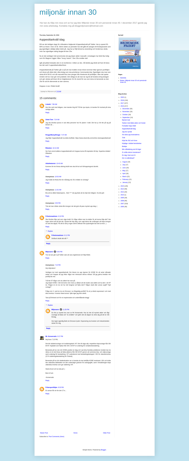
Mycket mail (126, 120)
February (125, 179)
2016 (122, 106)
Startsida (123, 78)
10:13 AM (56, 148)
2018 (122, 100)
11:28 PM (66, 309)
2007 (122, 203)
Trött (123, 138)
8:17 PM (60, 336)
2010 (122, 195)
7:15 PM (58, 265)
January (125, 182)
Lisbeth (48, 104)
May (124, 171)
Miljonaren (49, 252)
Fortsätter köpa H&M (129, 126)
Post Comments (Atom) (56, 436)
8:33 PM (61, 387)
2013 (122, 192)
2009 (122, 198)
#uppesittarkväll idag (129, 129)
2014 (122, 189)
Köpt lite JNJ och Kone (129, 140)
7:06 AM (54, 104)
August (124, 162)
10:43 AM (59, 163)
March (124, 176)
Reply (47, 112)
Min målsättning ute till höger (131, 149)
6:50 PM (59, 252)
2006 (122, 206)
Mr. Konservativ (51, 336)
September (126, 117)
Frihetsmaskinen (51, 216)
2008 (122, 201)
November (126, 111)
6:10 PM (61, 216)
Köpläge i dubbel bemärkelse (131, 143)
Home (75, 433)
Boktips (124, 146)
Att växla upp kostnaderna (130, 135)
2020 (122, 97)
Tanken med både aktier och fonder (133, 123)
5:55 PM (58, 203)
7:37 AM (64, 135)
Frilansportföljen (51, 387)
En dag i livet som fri (128, 155)
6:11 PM (67, 235)
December (126, 109)
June (124, 168)
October (125, 114)
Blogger (103, 450)
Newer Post (44, 433)
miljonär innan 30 (68, 12)
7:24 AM (56, 119)
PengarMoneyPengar (53, 135)
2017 (122, 103)
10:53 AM (58, 177)
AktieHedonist (51, 163)
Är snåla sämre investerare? (131, 152)
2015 (122, 186)
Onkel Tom (49, 119)
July (123, 165)
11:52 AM (58, 190)
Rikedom (49, 148)
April (124, 173)
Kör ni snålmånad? (128, 158)
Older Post (106, 433)
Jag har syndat (127, 132)
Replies (50, 231)
